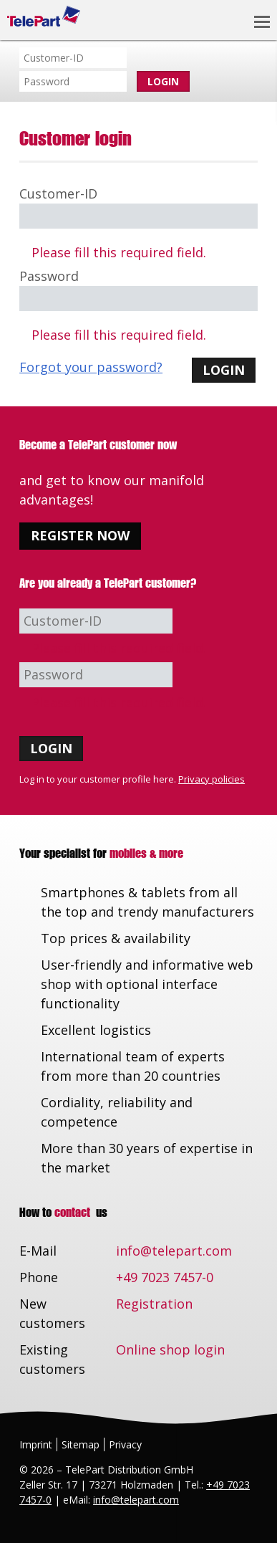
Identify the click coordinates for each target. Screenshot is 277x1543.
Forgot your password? (90, 367)
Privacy (125, 1444)
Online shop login (170, 1349)
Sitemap (80, 1444)
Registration (154, 1303)
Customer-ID (58, 193)
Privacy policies (211, 779)
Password (49, 276)
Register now (80, 535)
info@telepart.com (174, 1250)
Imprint (35, 1444)
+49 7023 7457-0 (164, 1277)
